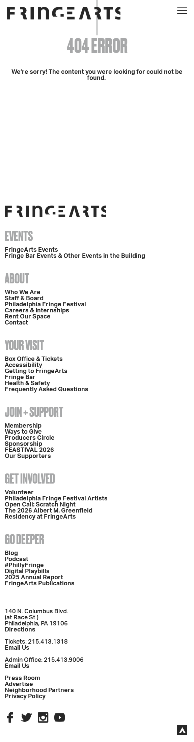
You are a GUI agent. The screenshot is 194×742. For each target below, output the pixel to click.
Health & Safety (27, 383)
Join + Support (34, 412)
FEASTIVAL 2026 (29, 450)
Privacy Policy (25, 696)
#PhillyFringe (24, 565)
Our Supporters (28, 456)
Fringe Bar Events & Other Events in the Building (75, 256)
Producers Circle (30, 438)
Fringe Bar (20, 377)
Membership (23, 426)
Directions (20, 630)
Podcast (16, 559)
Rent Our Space (28, 317)
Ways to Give (23, 432)
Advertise (19, 684)
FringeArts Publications (40, 584)
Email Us (17, 648)
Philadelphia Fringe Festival (45, 305)
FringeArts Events (31, 250)
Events (19, 236)
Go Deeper (24, 539)
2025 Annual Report (34, 578)
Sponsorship (23, 444)
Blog (11, 553)
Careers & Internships (37, 311)
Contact (16, 323)
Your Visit (24, 345)
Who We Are (22, 292)
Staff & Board (24, 299)
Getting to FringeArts (36, 371)
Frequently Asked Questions (46, 390)
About (17, 278)
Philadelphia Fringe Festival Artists (56, 499)
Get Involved (30, 478)
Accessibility (23, 365)
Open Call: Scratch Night (40, 505)
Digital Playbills (27, 571)
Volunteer (19, 493)
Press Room (22, 678)
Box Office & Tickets (34, 359)
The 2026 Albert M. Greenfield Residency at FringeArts (48, 514)
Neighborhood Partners (39, 690)
